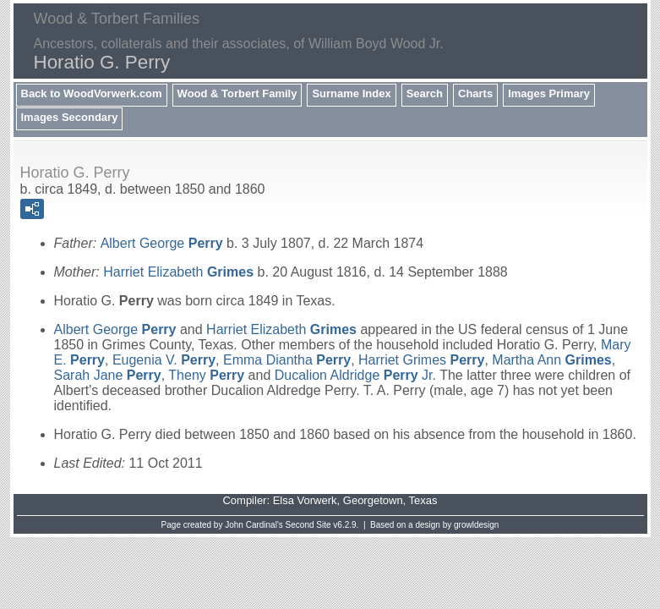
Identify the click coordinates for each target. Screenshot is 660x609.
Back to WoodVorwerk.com (91, 93)
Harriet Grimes (421, 360)
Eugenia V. (163, 360)
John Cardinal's (254, 524)
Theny (206, 375)
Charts (475, 93)
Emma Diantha (287, 360)
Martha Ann (551, 360)
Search (424, 93)
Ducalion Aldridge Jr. (355, 375)
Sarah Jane (107, 375)
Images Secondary (69, 117)
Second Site (308, 524)
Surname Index (351, 93)
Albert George (162, 243)
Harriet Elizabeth (178, 272)
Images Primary (549, 93)
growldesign (476, 524)
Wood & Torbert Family (237, 93)
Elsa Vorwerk (305, 500)
